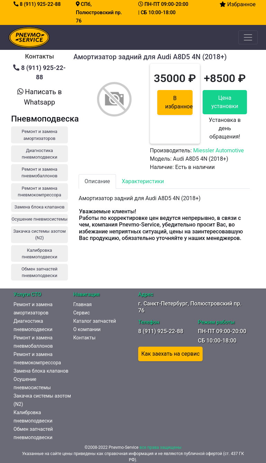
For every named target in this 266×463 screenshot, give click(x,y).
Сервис (81, 312)
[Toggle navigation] (248, 37)
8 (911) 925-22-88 (37, 4)
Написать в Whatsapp (39, 97)
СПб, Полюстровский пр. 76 (99, 12)
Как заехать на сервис (170, 353)
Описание (97, 181)
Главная (82, 304)
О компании (87, 329)
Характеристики (143, 181)
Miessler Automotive (218, 150)
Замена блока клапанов (41, 371)
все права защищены (160, 447)
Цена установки (224, 102)
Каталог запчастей (94, 321)
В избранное (179, 102)
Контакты (84, 337)
